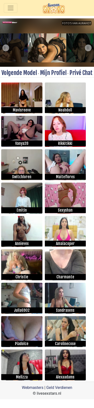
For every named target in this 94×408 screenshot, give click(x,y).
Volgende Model (19, 72)
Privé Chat (81, 72)
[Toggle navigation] (10, 8)
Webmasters (32, 387)
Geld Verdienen (59, 387)
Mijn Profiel (53, 72)
